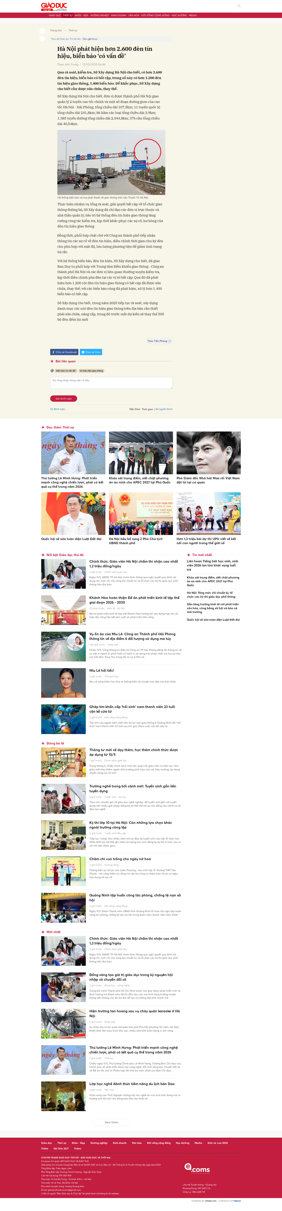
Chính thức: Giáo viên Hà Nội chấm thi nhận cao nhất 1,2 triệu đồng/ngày (134, 564)
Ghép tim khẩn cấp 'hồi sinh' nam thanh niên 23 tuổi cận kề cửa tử (133, 713)
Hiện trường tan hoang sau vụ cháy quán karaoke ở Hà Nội (135, 1017)
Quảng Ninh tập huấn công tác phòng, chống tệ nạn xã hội (133, 901)
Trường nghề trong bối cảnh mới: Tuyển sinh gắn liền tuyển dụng (134, 792)
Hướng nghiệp (99, 15)
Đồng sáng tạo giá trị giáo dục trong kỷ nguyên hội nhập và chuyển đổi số (132, 981)
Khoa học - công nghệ (116, 989)
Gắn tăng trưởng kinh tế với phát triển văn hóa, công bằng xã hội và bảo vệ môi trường (213, 602)
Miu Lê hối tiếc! (103, 674)
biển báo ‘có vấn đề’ (66, 370)
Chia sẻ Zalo (91, 352)
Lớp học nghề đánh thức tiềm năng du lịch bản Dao (133, 1093)
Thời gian (147, 409)
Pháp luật (113, 650)
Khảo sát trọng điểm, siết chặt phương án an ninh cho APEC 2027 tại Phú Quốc (140, 480)
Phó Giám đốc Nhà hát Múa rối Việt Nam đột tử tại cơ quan (208, 480)
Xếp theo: (134, 408)
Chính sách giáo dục (115, 572)
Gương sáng (111, 868)
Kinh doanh (118, 15)
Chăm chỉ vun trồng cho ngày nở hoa (123, 862)
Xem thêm (111, 1129)
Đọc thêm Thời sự (60, 427)
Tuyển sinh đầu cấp (115, 837)
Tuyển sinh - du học (115, 801)
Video (44, 1155)
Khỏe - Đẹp (81, 15)
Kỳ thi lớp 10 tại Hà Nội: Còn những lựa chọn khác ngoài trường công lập (130, 829)
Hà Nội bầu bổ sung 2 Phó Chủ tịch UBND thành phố (136, 541)
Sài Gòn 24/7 (61, 1155)
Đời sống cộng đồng (155, 15)
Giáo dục (55, 15)
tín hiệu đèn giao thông (91, 370)
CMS (210, 1208)
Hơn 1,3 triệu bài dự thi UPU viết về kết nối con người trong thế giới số (206, 541)
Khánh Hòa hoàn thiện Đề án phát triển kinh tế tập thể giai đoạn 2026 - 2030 (132, 600)
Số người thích (164, 408)
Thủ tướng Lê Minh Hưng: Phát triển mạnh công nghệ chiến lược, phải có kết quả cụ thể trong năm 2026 (72, 482)
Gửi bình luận (64, 398)
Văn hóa (133, 15)
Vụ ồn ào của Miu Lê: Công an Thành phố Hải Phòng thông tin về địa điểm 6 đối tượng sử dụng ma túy (134, 639)
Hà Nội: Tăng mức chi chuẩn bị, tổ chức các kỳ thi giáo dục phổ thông (211, 589)
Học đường (179, 15)
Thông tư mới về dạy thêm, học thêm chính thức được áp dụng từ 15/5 (134, 756)
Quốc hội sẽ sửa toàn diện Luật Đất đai (71, 539)
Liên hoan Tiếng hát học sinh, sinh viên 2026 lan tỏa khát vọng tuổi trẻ (213, 562)
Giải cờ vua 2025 (218, 1149)
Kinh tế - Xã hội (115, 609)
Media (193, 15)
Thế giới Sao (111, 680)
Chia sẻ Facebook (64, 352)
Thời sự (68, 15)
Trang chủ (56, 30)
